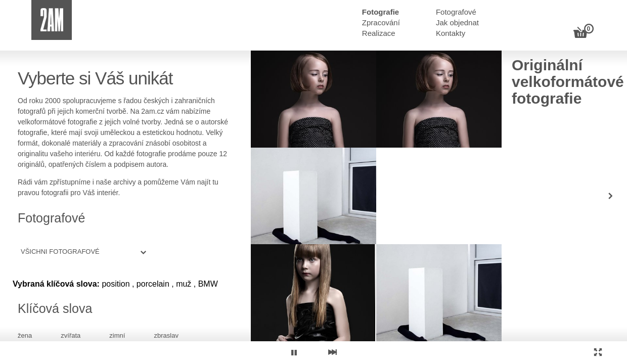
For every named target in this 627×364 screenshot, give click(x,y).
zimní (117, 335)
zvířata (70, 335)
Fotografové (456, 12)
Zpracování (381, 22)
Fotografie (380, 12)
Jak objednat (457, 22)
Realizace (378, 33)
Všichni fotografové (60, 251)
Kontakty (450, 33)
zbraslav (166, 335)
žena (25, 335)
